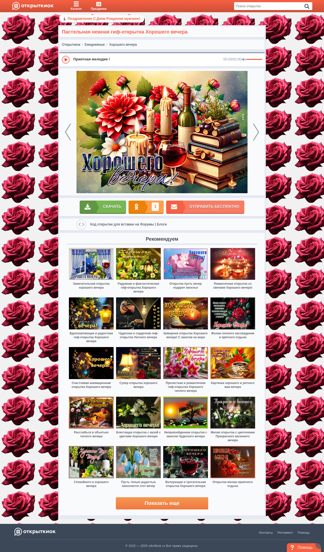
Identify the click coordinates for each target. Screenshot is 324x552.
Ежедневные (95, 44)
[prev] (68, 132)
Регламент (285, 532)
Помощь (304, 532)
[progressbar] (254, 59)
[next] (256, 132)
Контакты (266, 532)
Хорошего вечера (123, 44)
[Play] (66, 60)
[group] (162, 59)
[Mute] (243, 59)
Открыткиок (71, 44)
